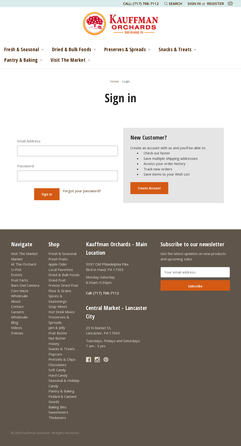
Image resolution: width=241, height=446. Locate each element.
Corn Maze (19, 290)
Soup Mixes (57, 306)
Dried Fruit (57, 280)
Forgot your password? (82, 190)
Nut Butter (57, 338)
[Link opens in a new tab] (88, 359)
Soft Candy (57, 370)
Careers (17, 311)
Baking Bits (57, 407)
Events (16, 274)
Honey (53, 343)
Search (173, 3)
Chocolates (57, 364)
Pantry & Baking (23, 60)
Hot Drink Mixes (61, 311)
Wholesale (19, 295)
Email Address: (29, 141)
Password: (25, 166)
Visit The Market (70, 60)
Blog (14, 322)
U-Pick (16, 269)
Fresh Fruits (58, 259)
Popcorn (55, 354)
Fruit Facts (19, 280)
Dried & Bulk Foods (74, 49)
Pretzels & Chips (62, 359)
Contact (17, 306)
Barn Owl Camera (25, 285)
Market (17, 259)
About (16, 301)
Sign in (194, 3)
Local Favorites (60, 269)
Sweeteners (58, 412)
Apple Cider (57, 264)
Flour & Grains (59, 290)
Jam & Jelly (56, 327)
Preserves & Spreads (127, 49)
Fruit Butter (57, 333)
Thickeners (57, 417)
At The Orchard (23, 264)
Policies (17, 333)
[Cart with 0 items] (230, 3)
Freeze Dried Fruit (63, 285)
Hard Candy (58, 375)
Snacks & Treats (177, 49)
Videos (16, 327)
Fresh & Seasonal (24, 49)
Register (215, 3)
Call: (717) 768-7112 (141, 3)
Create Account (149, 188)
